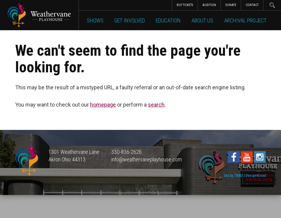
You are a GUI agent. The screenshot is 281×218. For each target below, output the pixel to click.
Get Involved (129, 20)
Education (168, 20)
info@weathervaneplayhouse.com (146, 159)
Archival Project (245, 20)
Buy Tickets (185, 5)
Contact (252, 5)
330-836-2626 (126, 152)
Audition (209, 5)
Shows (95, 20)
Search (272, 5)
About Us (202, 20)
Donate (230, 5)
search (156, 104)
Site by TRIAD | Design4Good (245, 175)
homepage (103, 104)
